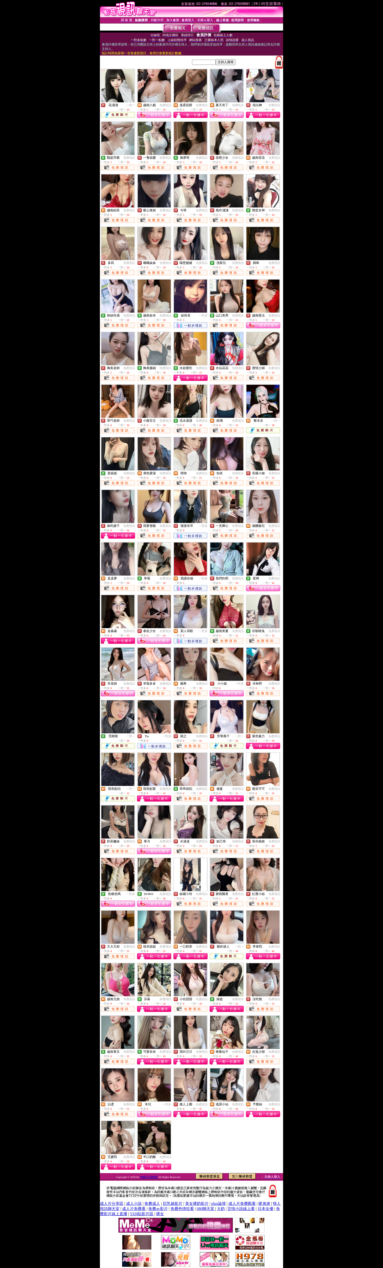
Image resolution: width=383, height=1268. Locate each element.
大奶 (221, 1209)
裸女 (160, 1214)
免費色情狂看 (182, 1209)
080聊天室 (206, 1209)
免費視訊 (165, 105)
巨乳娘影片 (172, 1203)
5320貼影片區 (141, 1214)
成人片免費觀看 (242, 1203)
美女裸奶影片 (197, 1203)
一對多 (203, 315)
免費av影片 (158, 1209)
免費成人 (152, 1203)
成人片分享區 (111, 1203)
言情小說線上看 (241, 1209)
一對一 (130, 105)
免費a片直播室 (149, 1177)
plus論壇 (218, 1203)
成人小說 (134, 1203)
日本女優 (265, 1209)
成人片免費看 (134, 1209)
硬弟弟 (264, 1203)
